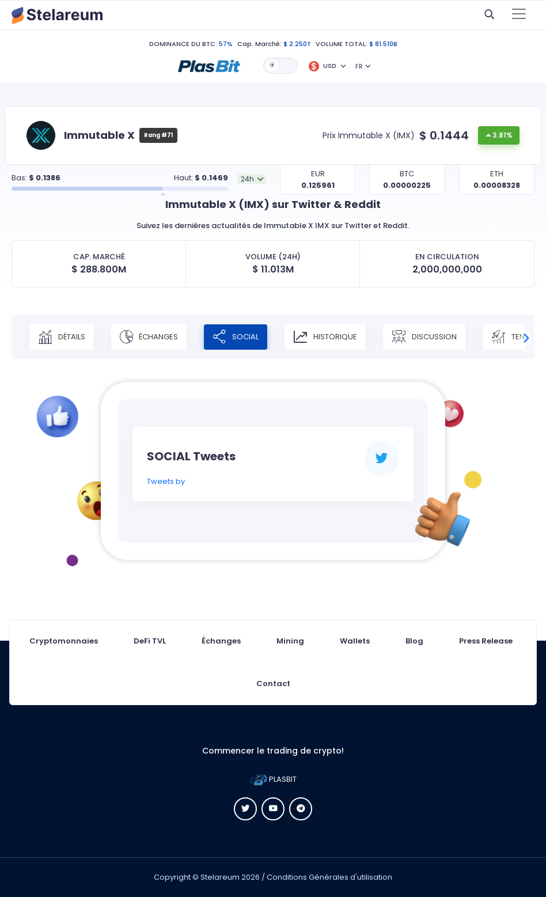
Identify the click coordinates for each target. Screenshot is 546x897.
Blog (414, 640)
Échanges (149, 337)
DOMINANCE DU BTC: (183, 43)
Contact (273, 683)
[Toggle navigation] (518, 15)
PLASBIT (273, 779)
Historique (325, 337)
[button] (209, 65)
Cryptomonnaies (63, 640)
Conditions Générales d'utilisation (329, 877)
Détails (61, 337)
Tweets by (166, 481)
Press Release (486, 640)
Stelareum (220, 877)
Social (236, 337)
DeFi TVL (150, 640)
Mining (290, 640)
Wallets (355, 640)
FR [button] (359, 66)
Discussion (424, 337)
